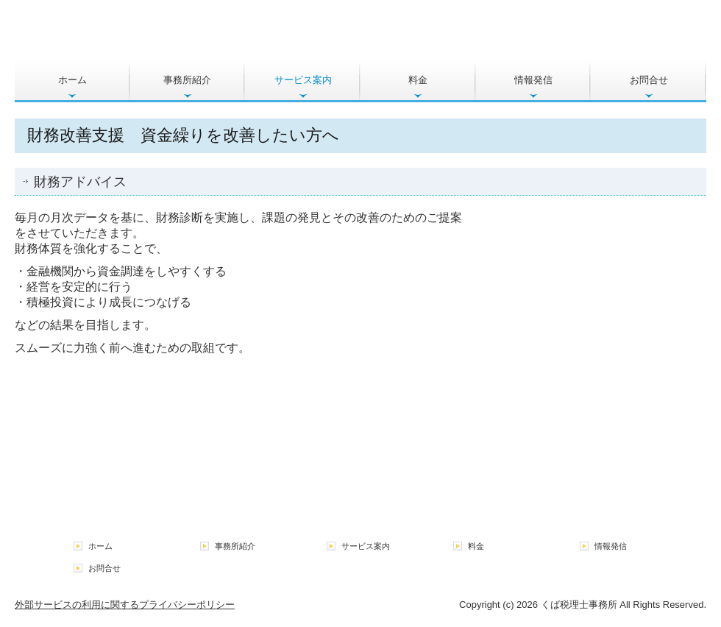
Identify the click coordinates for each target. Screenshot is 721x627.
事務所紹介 (187, 79)
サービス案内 (303, 79)
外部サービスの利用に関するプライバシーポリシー (125, 604)
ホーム (72, 79)
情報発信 (533, 79)
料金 (417, 79)
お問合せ (649, 79)
